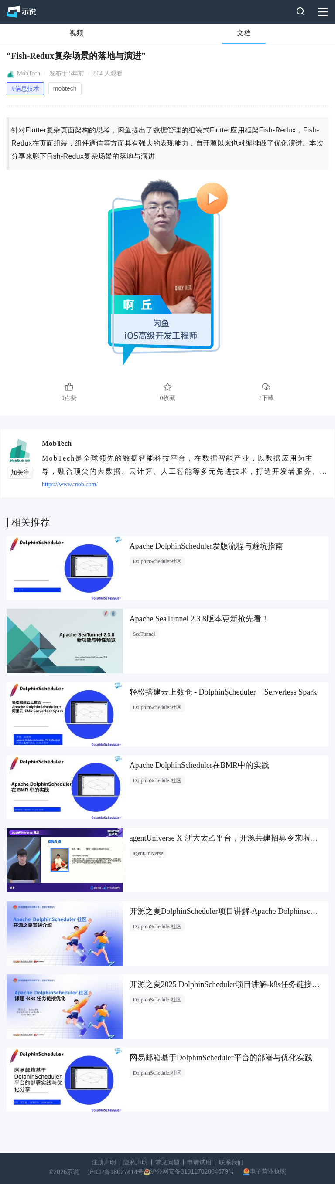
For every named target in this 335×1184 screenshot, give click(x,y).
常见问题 (167, 1162)
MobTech (28, 73)
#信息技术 (25, 88)
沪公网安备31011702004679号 (192, 1171)
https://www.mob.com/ (70, 484)
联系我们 (231, 1162)
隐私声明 (135, 1162)
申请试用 (199, 1162)
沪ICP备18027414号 (116, 1171)
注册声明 (104, 1162)
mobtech (65, 88)
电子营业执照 (268, 1171)
